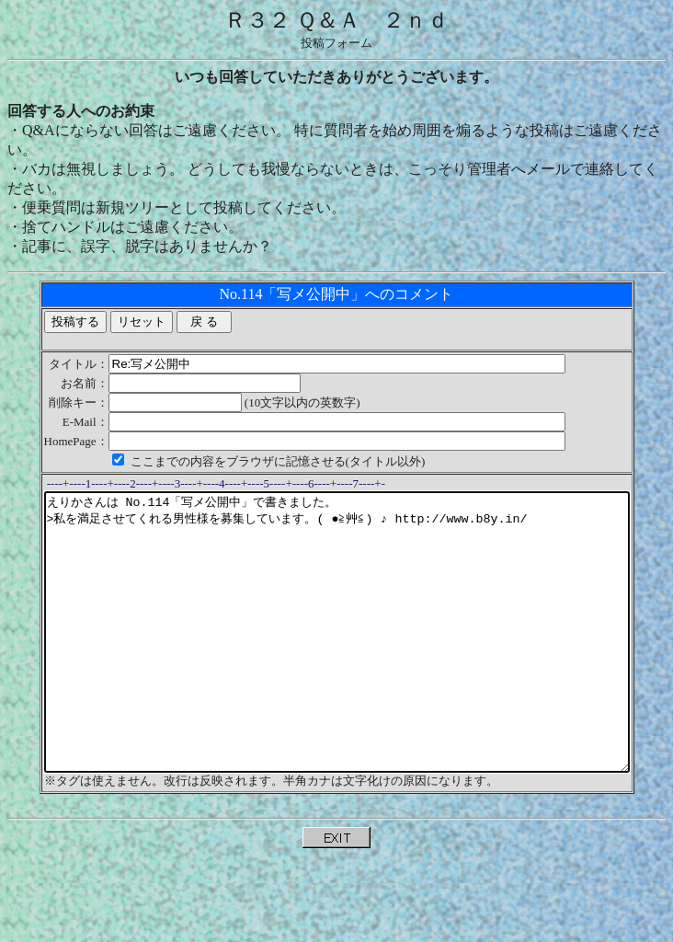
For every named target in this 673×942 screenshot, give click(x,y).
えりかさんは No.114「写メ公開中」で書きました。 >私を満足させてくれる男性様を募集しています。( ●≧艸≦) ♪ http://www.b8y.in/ (340, 659)
